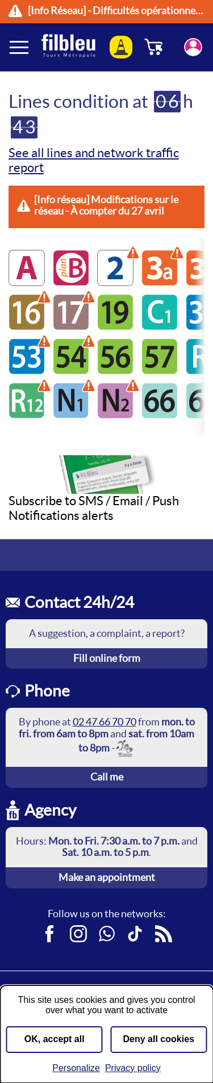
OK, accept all (54, 1039)
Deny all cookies (158, 1039)
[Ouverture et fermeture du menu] (20, 47)
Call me (106, 777)
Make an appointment (107, 877)
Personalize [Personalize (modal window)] (76, 1068)
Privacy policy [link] (133, 1068)
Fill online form (106, 658)
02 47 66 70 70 (104, 722)
